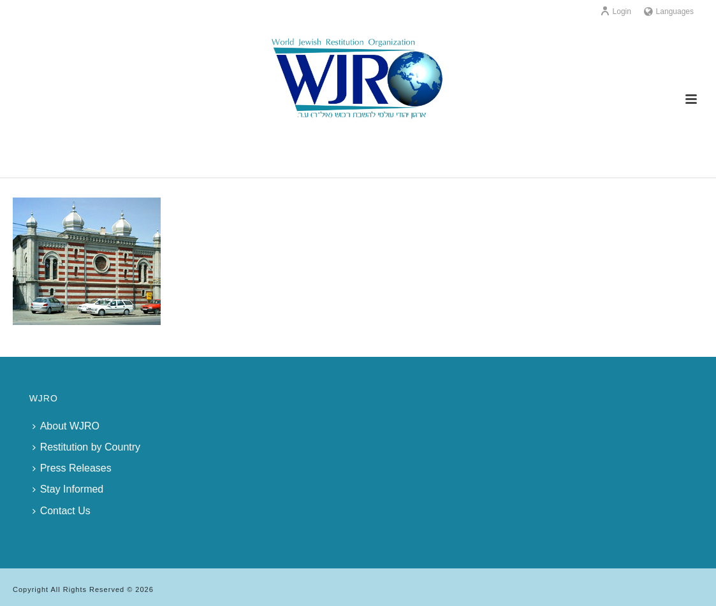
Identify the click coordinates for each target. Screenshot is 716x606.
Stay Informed (68, 489)
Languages (669, 11)
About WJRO (66, 426)
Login (615, 11)
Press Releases (72, 468)
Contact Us (62, 510)
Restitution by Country (86, 447)
